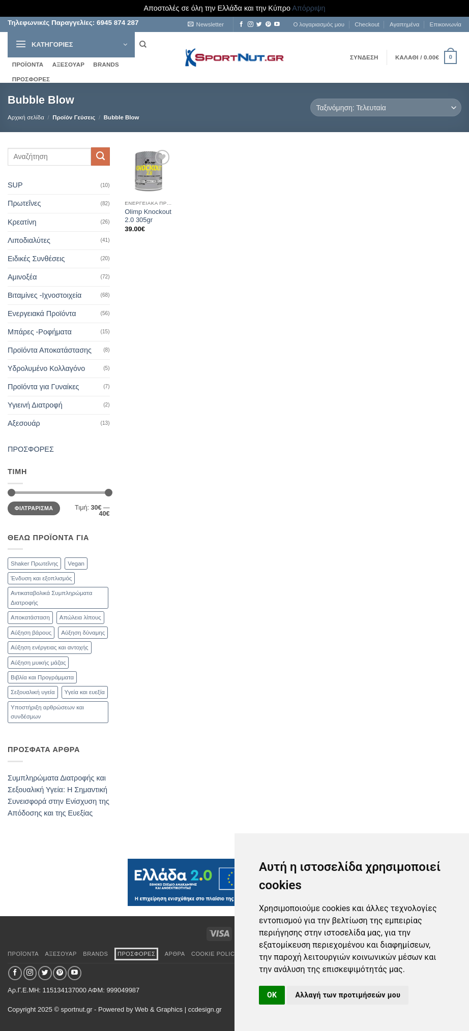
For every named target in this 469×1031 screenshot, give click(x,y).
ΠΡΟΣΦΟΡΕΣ (31, 79)
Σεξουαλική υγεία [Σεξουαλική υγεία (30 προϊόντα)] (33, 692)
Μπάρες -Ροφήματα (40, 332)
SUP (15, 185)
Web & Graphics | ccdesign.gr (178, 1009)
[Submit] (100, 156)
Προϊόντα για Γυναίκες (43, 387)
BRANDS (106, 64)
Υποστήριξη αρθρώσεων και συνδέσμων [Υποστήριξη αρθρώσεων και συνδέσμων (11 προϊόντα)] (47, 712)
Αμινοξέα (22, 277)
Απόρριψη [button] (308, 8)
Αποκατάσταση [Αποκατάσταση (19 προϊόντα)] (30, 617)
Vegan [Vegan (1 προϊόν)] (76, 563)
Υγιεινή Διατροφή (35, 405)
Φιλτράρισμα (34, 508)
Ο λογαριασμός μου (318, 24)
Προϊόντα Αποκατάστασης (50, 350)
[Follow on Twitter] (259, 24)
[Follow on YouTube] (277, 24)
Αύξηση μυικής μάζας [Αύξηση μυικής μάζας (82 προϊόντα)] (38, 663)
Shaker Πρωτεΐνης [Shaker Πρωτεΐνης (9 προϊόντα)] (34, 563)
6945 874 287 (116, 22)
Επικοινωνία (446, 24)
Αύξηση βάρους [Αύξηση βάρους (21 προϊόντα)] (31, 633)
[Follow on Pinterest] (268, 24)
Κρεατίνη (22, 222)
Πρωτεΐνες (24, 203)
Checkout (367, 24)
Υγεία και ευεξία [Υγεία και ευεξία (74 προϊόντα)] (85, 692)
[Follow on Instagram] (250, 24)
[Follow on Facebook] (241, 24)
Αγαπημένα (404, 24)
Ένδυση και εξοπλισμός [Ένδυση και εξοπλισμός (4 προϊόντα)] (41, 578)
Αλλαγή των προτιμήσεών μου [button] (347, 995)
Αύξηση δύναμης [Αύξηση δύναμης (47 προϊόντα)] (83, 633)
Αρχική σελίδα (26, 117)
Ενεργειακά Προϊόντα (42, 313)
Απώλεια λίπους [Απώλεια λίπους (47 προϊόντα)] (80, 617)
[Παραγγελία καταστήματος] (385, 107)
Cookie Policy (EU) (222, 954)
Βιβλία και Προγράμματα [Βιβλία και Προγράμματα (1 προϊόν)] (42, 677)
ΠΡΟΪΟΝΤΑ (28, 64)
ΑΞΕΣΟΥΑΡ (68, 64)
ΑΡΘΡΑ (175, 954)
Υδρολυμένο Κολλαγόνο (46, 368)
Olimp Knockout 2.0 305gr (148, 216)
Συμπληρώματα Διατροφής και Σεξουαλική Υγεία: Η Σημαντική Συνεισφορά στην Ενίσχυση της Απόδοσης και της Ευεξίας (58, 795)
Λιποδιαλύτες (29, 240)
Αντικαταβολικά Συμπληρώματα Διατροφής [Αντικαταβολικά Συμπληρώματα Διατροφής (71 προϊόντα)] (51, 597)
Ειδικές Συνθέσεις (36, 259)
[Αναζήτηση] (143, 44)
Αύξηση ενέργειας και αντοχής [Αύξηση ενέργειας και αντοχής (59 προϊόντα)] (50, 647)
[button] (206, 24)
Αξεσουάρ (24, 423)
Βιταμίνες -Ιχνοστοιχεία (44, 295)
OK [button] (272, 995)
